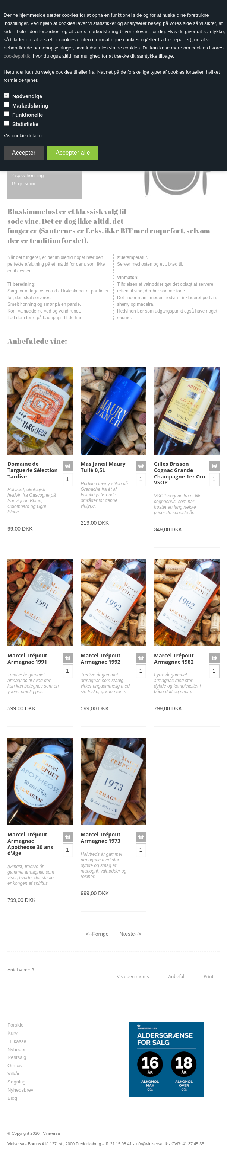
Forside (15, 1025)
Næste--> (131, 934)
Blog (12, 1098)
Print (209, 976)
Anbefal (176, 976)
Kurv (12, 1033)
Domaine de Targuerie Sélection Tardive (32, 470)
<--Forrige (97, 934)
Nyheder (16, 1049)
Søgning (16, 1082)
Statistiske (25, 124)
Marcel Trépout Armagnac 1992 (100, 658)
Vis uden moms (133, 976)
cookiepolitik (17, 56)
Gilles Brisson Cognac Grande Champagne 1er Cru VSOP (179, 473)
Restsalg (16, 1057)
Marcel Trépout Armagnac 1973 (100, 837)
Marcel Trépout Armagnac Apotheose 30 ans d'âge (30, 844)
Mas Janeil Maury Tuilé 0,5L (103, 467)
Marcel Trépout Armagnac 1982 (174, 658)
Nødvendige (27, 96)
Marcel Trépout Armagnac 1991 (27, 658)
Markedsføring (30, 106)
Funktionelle (27, 115)
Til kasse (16, 1041)
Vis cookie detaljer (23, 135)
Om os (14, 1065)
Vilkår (13, 1073)
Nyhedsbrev (20, 1090)
